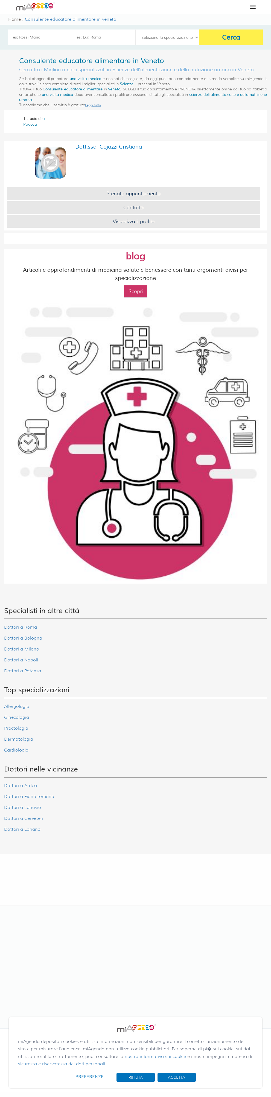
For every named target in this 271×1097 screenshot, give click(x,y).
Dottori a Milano (21, 649)
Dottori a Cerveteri (23, 818)
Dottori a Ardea (20, 785)
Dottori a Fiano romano (29, 796)
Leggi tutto (93, 105)
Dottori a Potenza (22, 670)
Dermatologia (18, 739)
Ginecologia (16, 717)
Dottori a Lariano (22, 829)
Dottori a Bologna (23, 638)
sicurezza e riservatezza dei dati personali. (62, 1063)
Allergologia (16, 706)
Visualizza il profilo (134, 221)
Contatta (133, 208)
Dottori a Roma (20, 627)
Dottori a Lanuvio (22, 807)
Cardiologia (16, 750)
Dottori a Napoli (21, 660)
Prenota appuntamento (133, 194)
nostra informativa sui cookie (155, 1056)
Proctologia (16, 728)
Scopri (136, 291)
